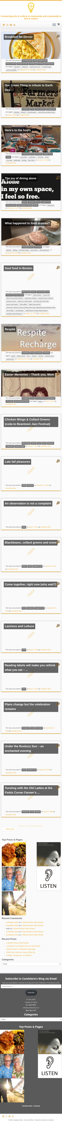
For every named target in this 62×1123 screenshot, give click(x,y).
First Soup (9, 160)
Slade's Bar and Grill (34, 304)
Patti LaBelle (23, 304)
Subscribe (31, 992)
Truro (28, 356)
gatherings (17, 160)
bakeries (8, 250)
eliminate (16, 112)
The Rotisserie (19, 310)
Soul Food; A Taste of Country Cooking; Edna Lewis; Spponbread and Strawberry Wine (30, 307)
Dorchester (25, 811)
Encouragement (26, 60)
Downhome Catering (31, 298)
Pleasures (9, 295)
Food (34, 60)
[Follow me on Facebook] (12, 25)
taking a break (21, 356)
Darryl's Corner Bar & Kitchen (14, 298)
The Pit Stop (9, 310)
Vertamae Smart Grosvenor (14, 313)
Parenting (32, 63)
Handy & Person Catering (45, 298)
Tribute (8, 157)
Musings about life (22, 63)
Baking (15, 250)
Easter (40, 401)
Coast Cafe (46, 295)
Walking (37, 811)
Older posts (9, 829)
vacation (34, 356)
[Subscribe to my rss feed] (15, 25)
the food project (32, 112)
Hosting (24, 160)
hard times (17, 67)
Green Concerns (40, 109)
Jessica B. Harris (11, 301)
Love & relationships (41, 398)
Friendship (39, 154)
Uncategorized (49, 63)
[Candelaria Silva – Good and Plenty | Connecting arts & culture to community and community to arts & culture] (31, 8)
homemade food (44, 250)
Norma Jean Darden (12, 304)
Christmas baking (24, 250)
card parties (23, 157)
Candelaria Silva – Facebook (31, 1106)
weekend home (49, 356)
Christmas (40, 157)
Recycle (23, 112)
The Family (40, 63)
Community (41, 292)
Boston (24, 202)
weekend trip (10, 359)
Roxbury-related (18, 295)
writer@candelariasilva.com (31, 1007)
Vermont (40, 356)
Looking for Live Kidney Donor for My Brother (23, 946)
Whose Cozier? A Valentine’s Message (21, 949)
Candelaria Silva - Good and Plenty (23, 1120)
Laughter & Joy (42, 60)
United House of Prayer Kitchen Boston (36, 310)
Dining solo (51, 205)
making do (25, 67)
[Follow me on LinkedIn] (4, 25)
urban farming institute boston (46, 112)
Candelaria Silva (40, 70)
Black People (26, 292)
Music (44, 443)
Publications (9, 446)
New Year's (31, 160)
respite (13, 356)
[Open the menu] (54, 25)
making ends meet (35, 67)
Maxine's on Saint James (25, 301)
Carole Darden (37, 295)
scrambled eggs (46, 67)
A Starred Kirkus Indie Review (32, 922)
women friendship (11, 70)
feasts (47, 157)
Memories (30, 247)
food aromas (34, 250)
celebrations (32, 157)
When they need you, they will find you (21, 952)
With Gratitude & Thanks (24, 205)
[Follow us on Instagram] (8, 25)
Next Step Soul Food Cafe (41, 301)
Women (35, 205)
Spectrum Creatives (48, 1120)
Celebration (25, 109)
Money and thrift (10, 63)
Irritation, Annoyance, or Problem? (19, 955)
